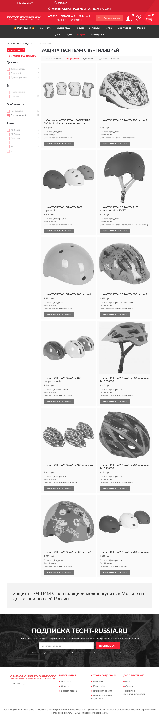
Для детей (16, 73)
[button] (139, 18)
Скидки (129, 686)
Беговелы (94, 28)
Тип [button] (9, 85)
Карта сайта (99, 686)
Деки (58, 35)
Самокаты (45, 28)
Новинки (60, 20)
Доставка (66, 682)
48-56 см (15, 130)
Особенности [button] (15, 104)
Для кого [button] (12, 62)
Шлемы (15, 96)
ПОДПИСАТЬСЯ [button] (107, 646)
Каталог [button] (52, 16)
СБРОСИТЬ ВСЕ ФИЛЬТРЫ (23, 56)
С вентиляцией (18, 115)
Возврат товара (69, 691)
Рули (69, 35)
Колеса (109, 28)
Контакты (76, 20)
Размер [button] (11, 123)
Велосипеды (63, 28)
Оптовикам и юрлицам (75, 16)
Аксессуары (97, 35)
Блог (127, 682)
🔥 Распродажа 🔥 (24, 28)
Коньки (80, 28)
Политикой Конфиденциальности (76, 653)
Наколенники (18, 92)
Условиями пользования (104, 653)
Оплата (65, 686)
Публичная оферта (102, 691)
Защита (81, 35)
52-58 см (15, 134)
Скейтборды (125, 28)
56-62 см (15, 138)
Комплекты (17, 111)
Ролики (141, 28)
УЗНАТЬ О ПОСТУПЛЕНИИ (59, 144)
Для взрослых (18, 69)
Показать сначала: (54, 59)
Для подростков (19, 77)
